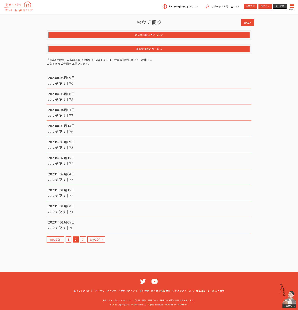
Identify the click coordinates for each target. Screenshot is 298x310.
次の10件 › (96, 239)
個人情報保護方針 (160, 291)
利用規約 (144, 291)
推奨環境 (201, 291)
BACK (247, 23)
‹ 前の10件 (55, 239)
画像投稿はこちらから (149, 49)
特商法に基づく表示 (183, 291)
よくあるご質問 (216, 291)
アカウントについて (106, 291)
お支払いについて (128, 291)
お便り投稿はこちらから (149, 35)
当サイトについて (83, 291)
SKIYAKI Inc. (182, 304)
